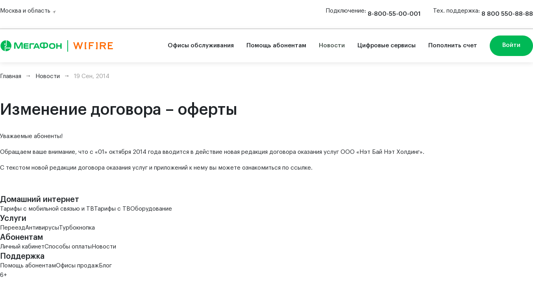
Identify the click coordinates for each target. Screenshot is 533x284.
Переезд (12, 228)
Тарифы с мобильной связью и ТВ (47, 209)
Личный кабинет (22, 247)
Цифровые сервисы (386, 46)
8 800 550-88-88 (507, 14)
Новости (332, 46)
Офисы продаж (77, 266)
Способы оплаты (68, 247)
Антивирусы (42, 228)
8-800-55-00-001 (394, 14)
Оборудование (151, 209)
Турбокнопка (77, 228)
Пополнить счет (452, 46)
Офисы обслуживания (201, 46)
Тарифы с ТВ (112, 209)
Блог (105, 266)
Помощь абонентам (276, 46)
